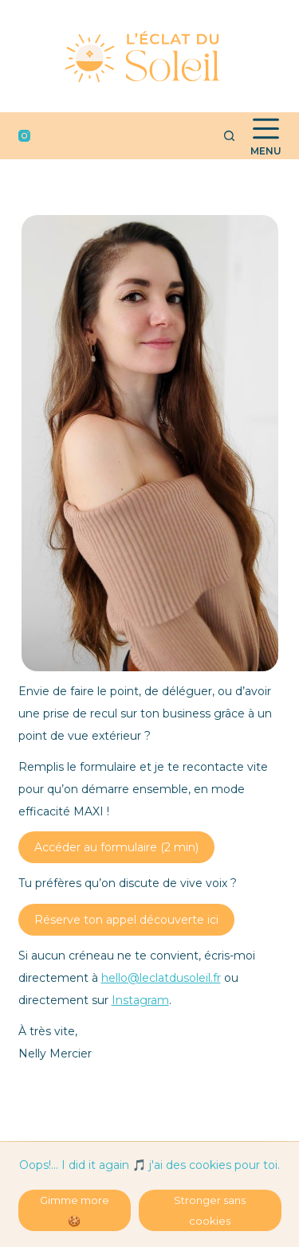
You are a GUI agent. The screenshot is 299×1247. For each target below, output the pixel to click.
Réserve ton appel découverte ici (126, 920)
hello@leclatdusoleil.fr (161, 978)
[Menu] (265, 135)
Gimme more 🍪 (74, 1210)
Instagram (140, 1000)
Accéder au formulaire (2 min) (116, 847)
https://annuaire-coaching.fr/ (47, 1136)
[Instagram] (24, 136)
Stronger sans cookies (210, 1210)
